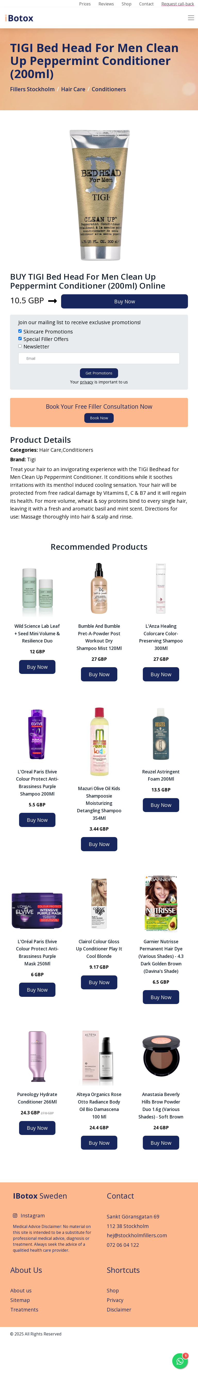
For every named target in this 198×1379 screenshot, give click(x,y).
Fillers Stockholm (35, 103)
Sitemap (20, 1337)
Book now (99, 449)
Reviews (106, 4)
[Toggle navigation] (191, 18)
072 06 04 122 (123, 1282)
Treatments (24, 1346)
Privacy (115, 1337)
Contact (146, 4)
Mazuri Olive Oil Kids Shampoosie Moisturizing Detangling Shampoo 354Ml (99, 840)
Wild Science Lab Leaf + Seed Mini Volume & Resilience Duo (37, 671)
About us (20, 1328)
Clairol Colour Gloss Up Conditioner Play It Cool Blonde (99, 986)
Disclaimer (119, 1346)
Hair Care (80, 103)
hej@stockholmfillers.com (137, 1272)
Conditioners (118, 103)
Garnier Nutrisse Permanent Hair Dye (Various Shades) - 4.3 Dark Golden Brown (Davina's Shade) (161, 994)
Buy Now (128, 333)
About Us (26, 1307)
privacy (86, 413)
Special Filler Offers (45, 370)
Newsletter (36, 378)
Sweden (40, 1233)
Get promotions (99, 404)
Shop (126, 4)
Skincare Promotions (48, 363)
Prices (85, 4)
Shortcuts (123, 1307)
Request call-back (177, 4)
